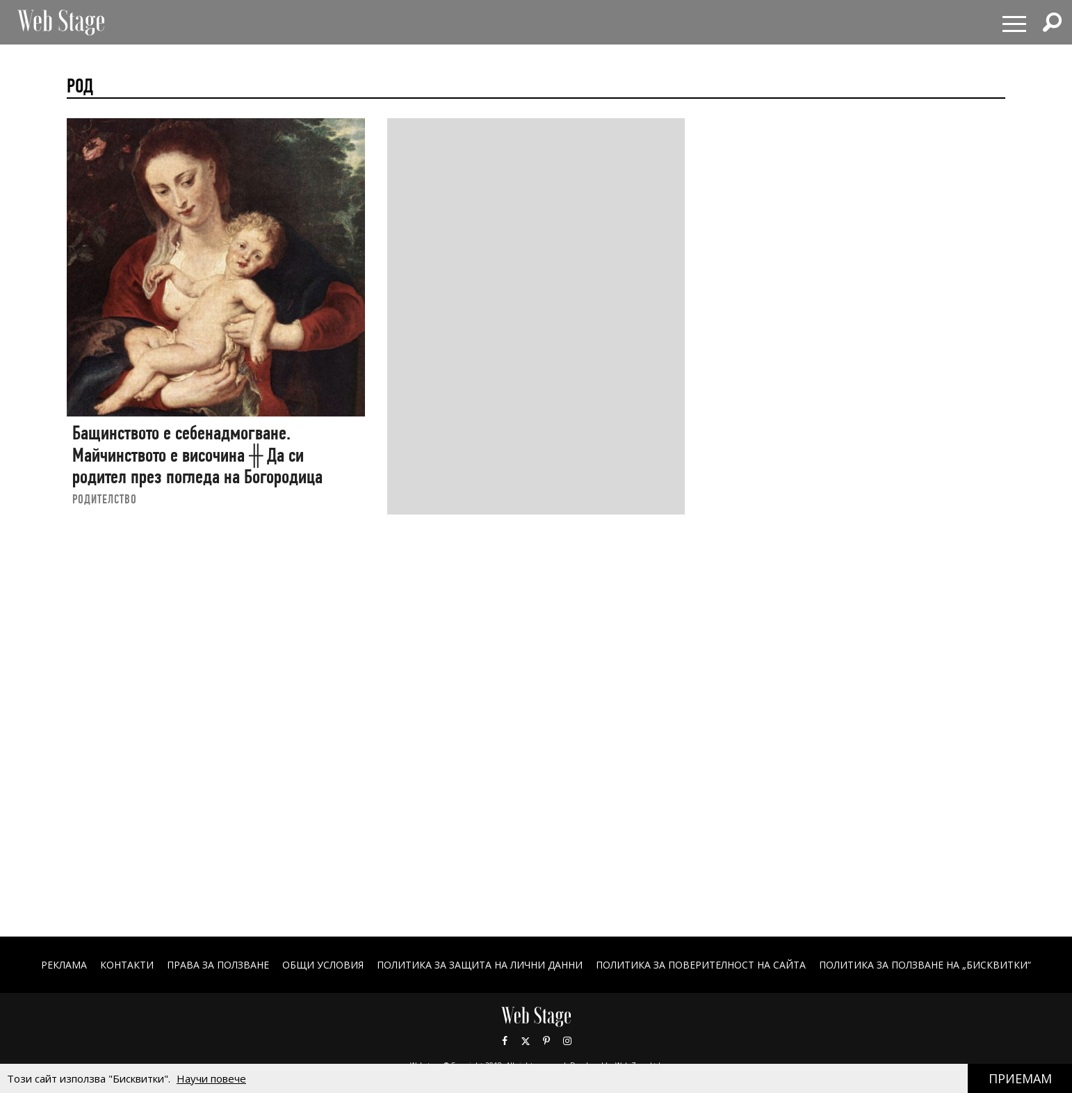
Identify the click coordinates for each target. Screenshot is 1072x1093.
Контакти (127, 964)
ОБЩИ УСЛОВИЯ (323, 964)
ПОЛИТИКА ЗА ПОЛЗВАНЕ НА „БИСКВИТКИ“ (925, 964)
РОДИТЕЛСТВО (104, 499)
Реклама (64, 964)
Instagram (567, 1040)
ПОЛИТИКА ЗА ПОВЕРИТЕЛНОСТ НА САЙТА (701, 964)
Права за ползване (218, 964)
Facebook (504, 1040)
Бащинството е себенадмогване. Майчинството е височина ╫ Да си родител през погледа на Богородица (197, 454)
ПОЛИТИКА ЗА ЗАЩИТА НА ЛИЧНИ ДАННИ (480, 964)
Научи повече (211, 1078)
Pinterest (546, 1040)
